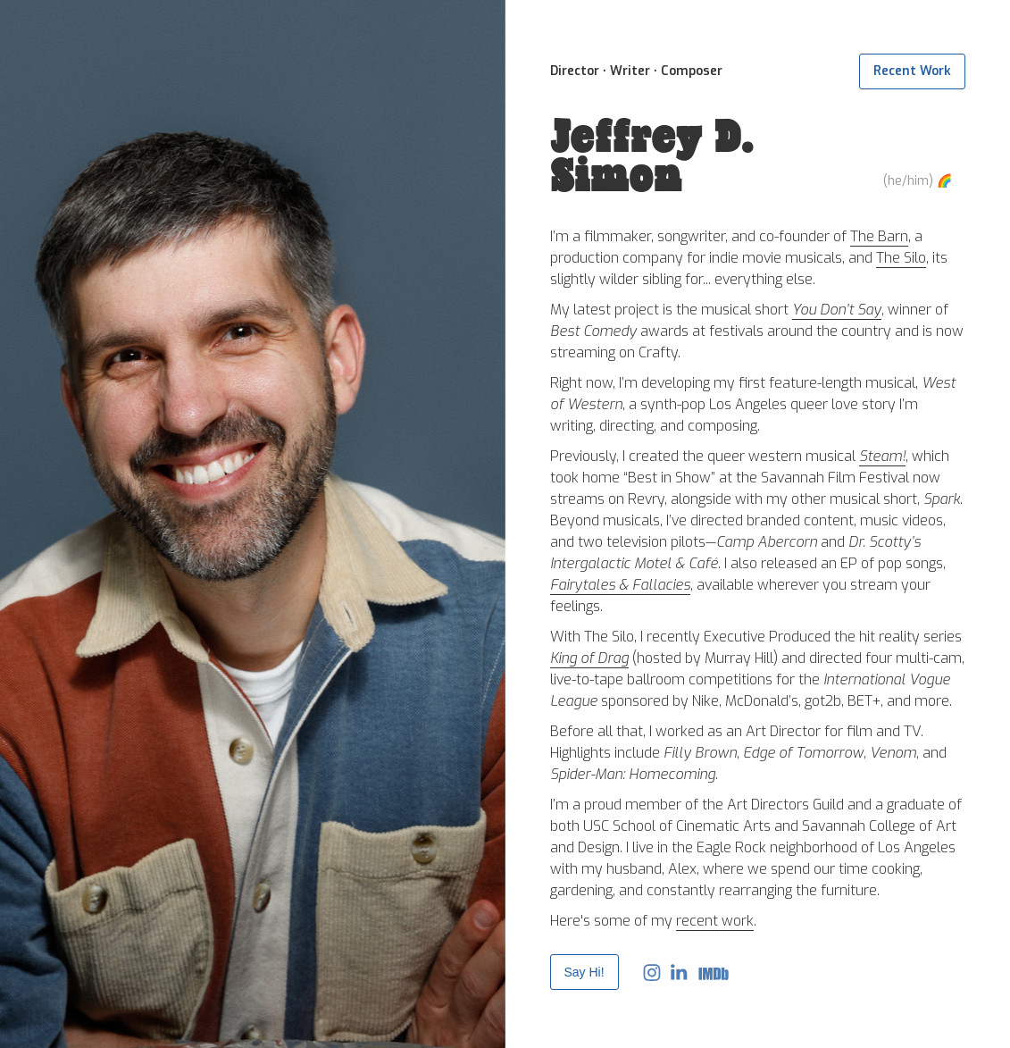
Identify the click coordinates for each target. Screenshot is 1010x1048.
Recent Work (912, 71)
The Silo (901, 257)
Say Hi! (584, 972)
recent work (715, 920)
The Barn (879, 236)
